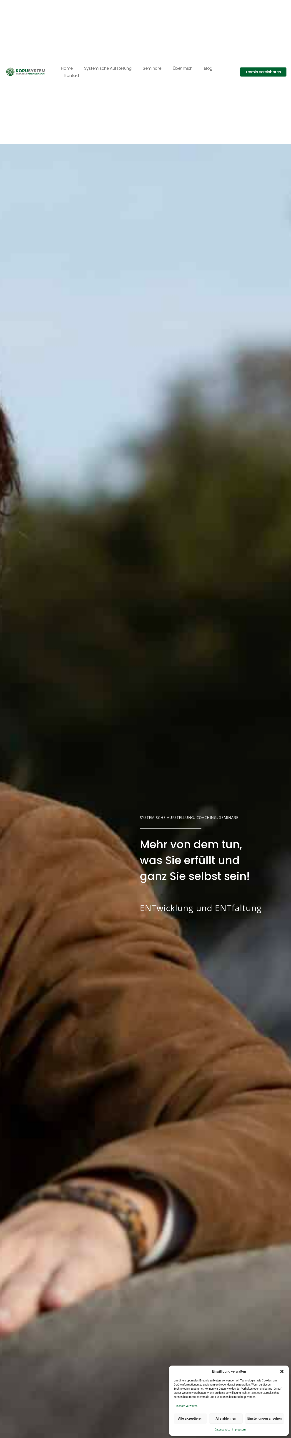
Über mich (183, 68)
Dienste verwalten (187, 1406)
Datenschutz (222, 1429)
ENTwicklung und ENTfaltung (201, 908)
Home (67, 68)
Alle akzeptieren (190, 1418)
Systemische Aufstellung (108, 68)
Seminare (152, 68)
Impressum (239, 1429)
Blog (208, 68)
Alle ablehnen (226, 1418)
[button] (282, 1371)
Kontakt (71, 75)
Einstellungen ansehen (264, 1418)
